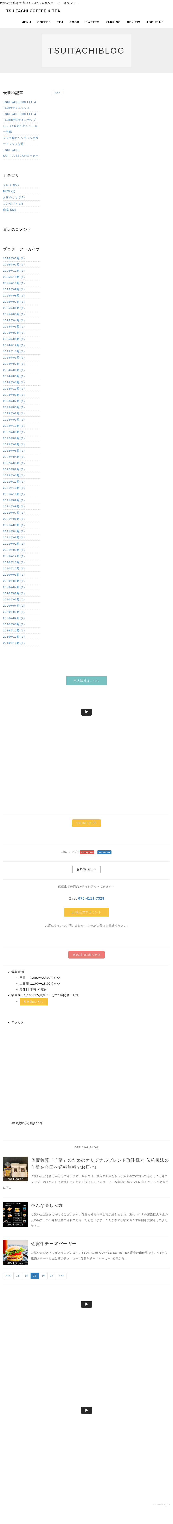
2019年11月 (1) (14, 636)
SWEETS (92, 22)
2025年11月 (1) (14, 277)
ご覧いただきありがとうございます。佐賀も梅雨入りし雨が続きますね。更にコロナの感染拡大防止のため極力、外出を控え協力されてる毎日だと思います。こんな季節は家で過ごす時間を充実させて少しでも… (99, 1220)
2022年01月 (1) (14, 475)
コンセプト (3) (13, 203)
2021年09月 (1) (14, 500)
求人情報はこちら (86, 680)
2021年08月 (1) (14, 506)
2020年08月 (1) (14, 580)
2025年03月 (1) (14, 326)
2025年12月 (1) (14, 270)
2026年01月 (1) (14, 264)
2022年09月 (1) (14, 432)
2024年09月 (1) (14, 357)
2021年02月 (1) (14, 543)
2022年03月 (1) (14, 463)
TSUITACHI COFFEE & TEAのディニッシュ (19, 104)
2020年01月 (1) (14, 624)
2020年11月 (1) (14, 562)
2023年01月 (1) (14, 419)
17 (51, 1275)
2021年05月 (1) (14, 525)
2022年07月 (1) (14, 438)
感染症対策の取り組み (86, 954)
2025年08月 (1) (14, 295)
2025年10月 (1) (14, 283)
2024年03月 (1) (14, 376)
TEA (60, 22)
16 (43, 1275)
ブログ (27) (11, 184)
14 (26, 1275)
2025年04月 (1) (14, 320)
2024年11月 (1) (14, 351)
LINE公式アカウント (87, 912)
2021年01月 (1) (14, 549)
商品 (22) (9, 209)
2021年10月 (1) (14, 494)
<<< (57, 92)
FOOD (74, 22)
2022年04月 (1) (14, 456)
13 (17, 1275)
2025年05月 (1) (14, 314)
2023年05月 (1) (14, 407)
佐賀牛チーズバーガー (54, 1243)
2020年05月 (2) (14, 599)
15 (35, 1275)
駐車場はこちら (33, 1001)
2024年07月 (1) (14, 363)
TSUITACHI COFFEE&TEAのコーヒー (21, 152)
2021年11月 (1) (14, 487)
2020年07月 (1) (14, 587)
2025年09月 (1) (14, 289)
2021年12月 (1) (14, 481)
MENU (26, 22)
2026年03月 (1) (14, 258)
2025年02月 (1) (14, 332)
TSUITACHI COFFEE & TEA (33, 11)
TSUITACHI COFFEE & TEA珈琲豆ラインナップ (19, 116)
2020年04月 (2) (14, 605)
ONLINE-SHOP (86, 823)
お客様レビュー (86, 869)
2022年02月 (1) (14, 469)
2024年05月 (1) (14, 370)
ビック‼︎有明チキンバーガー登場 (20, 128)
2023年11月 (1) (14, 388)
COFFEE (44, 22)
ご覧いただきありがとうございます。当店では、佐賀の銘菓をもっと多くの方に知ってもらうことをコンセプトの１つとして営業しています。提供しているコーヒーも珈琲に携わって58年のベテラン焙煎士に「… (85, 1182)
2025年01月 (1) (14, 339)
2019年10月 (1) (14, 642)
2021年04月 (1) (14, 531)
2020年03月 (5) (14, 611)
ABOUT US (155, 22)
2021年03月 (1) (14, 537)
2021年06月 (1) (14, 518)
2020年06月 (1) (14, 593)
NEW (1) (9, 191)
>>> (61, 1275)
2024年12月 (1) (14, 345)
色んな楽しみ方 (47, 1205)
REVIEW (133, 22)
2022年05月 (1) (14, 450)
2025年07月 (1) (14, 301)
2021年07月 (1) (14, 512)
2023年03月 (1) (14, 413)
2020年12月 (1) (14, 556)
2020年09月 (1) (14, 574)
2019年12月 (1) (14, 630)
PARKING (113, 22)
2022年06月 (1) (14, 444)
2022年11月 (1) (14, 425)
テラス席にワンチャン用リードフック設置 (21, 140)
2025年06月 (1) (14, 308)
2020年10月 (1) (14, 568)
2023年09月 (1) (14, 394)
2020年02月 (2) (14, 618)
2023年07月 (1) (14, 401)
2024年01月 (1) (14, 382)
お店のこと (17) (14, 197)
